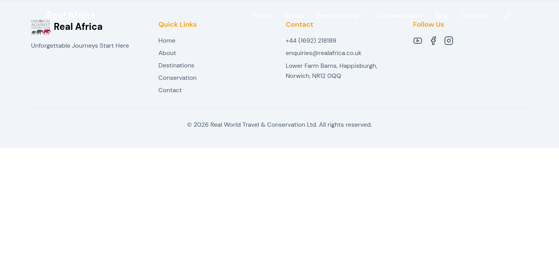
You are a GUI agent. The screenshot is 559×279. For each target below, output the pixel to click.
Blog (441, 15)
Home (261, 15)
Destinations (176, 65)
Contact (474, 15)
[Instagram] (448, 40)
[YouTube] (417, 40)
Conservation (400, 15)
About (294, 15)
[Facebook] (433, 40)
